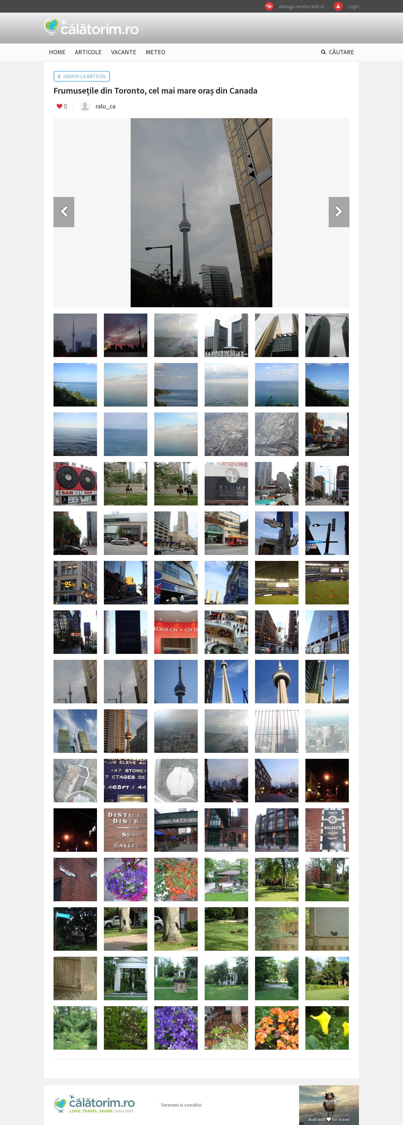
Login (353, 6)
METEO (155, 52)
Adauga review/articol (301, 6)
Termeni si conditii (181, 1105)
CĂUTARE (341, 52)
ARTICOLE (88, 52)
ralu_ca (105, 106)
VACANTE (123, 52)
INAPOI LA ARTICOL (81, 76)
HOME (57, 52)
